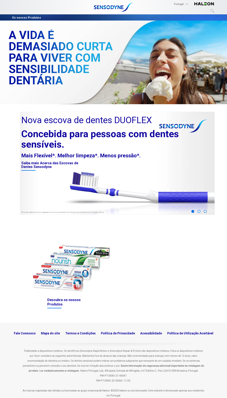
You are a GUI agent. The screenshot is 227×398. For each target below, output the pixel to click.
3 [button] (205, 211)
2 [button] (199, 211)
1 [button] (192, 211)
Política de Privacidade (118, 333)
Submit (212, 11)
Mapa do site (50, 333)
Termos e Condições (80, 333)
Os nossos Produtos (27, 17)
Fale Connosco (25, 333)
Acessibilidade (151, 333)
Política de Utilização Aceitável (190, 333)
